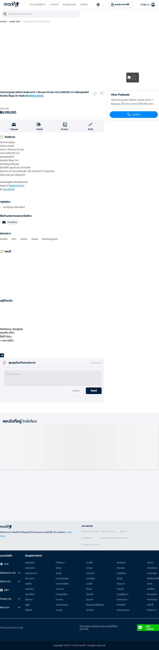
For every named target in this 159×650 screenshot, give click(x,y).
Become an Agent (90, 531)
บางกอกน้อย (62, 578)
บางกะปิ (59, 589)
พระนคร (121, 568)
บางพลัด (90, 578)
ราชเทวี (120, 589)
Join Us (124, 538)
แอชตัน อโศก (15, 21)
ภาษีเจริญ (121, 573)
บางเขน (59, 599)
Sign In (123, 531)
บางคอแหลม (62, 604)
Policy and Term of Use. (12, 627)
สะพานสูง (152, 573)
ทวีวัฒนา (60, 562)
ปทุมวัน (89, 594)
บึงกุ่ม (89, 589)
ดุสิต (27, 604)
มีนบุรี (119, 578)
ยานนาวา (121, 583)
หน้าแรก (4, 21)
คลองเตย (30, 562)
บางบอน (90, 573)
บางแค (59, 610)
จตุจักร (28, 583)
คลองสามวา (31, 573)
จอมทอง (29, 589)
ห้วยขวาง (152, 610)
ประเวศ (89, 599)
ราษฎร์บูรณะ (123, 594)
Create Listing (108, 531)
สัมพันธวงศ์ (153, 578)
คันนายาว (29, 578)
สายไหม (151, 589)
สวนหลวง (152, 568)
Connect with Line (91, 544)
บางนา (89, 568)
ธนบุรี (58, 573)
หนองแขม (152, 594)
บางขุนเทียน (62, 594)
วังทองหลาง (123, 610)
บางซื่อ (89, 562)
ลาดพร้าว (121, 604)
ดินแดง (28, 599)
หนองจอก (152, 599)
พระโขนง (121, 562)
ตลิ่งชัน (28, 610)
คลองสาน (30, 568)
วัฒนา (150, 562)
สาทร (149, 583)
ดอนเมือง (30, 594)
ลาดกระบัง (122, 599)
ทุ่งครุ (58, 568)
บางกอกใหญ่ (62, 583)
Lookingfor (87, 538)
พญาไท (90, 610)
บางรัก (89, 583)
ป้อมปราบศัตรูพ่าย (95, 604)
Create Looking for (110, 538)
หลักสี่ (150, 604)
